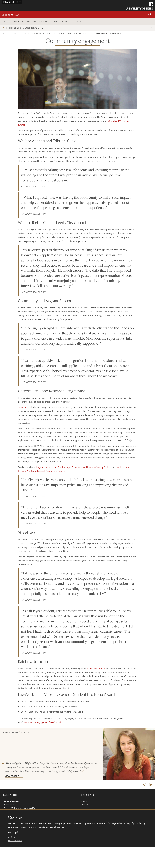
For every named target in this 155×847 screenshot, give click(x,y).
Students (84, 804)
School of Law (10, 15)
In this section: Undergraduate (24, 27)
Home (5, 21)
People (65, 21)
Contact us (78, 21)
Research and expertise (35, 21)
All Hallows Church (96, 668)
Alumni (54, 21)
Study (14, 21)
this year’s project (44, 467)
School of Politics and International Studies (21, 808)
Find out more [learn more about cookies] (15, 840)
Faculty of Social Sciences (15, 33)
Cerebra (22, 407)
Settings (12, 836)
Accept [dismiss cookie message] (13, 832)
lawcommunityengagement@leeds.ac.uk (42, 722)
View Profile (12, 776)
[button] (150, 15)
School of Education (12, 801)
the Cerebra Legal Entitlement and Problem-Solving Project (82, 467)
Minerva (84, 801)
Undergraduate (56, 33)
